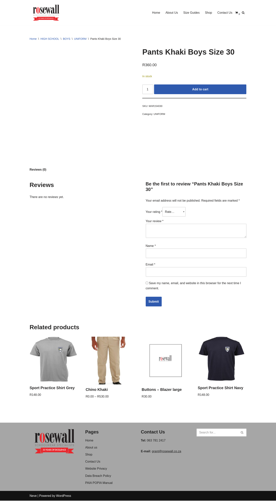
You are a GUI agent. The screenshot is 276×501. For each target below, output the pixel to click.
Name (151, 246)
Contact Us (224, 12)
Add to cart (200, 89)
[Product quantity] (147, 89)
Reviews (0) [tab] (38, 169)
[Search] (243, 12)
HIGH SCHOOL (50, 38)
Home (156, 12)
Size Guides (191, 12)
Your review (155, 221)
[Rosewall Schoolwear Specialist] (46, 12)
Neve (33, 496)
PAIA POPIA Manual (99, 483)
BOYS (66, 38)
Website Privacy (96, 469)
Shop (208, 12)
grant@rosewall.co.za (166, 451)
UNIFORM (80, 38)
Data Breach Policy (98, 476)
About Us (171, 12)
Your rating (154, 211)
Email (150, 264)
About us (91, 447)
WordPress (63, 496)
